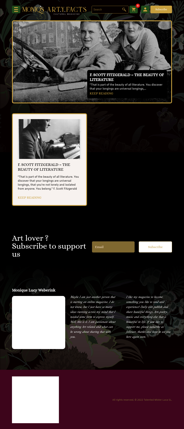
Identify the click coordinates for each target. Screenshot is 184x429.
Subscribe (161, 9)
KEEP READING (101, 93)
